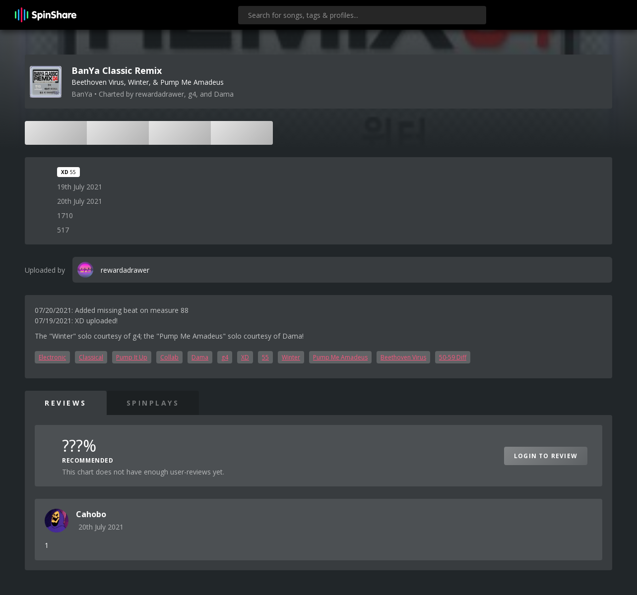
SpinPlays (153, 403)
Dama (199, 357)
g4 (224, 357)
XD (245, 357)
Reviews (66, 403)
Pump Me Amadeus (340, 357)
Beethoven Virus (403, 357)
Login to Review (545, 456)
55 (265, 357)
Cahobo (91, 514)
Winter (291, 357)
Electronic (52, 357)
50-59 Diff (452, 357)
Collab (169, 357)
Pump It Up (131, 357)
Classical (91, 357)
